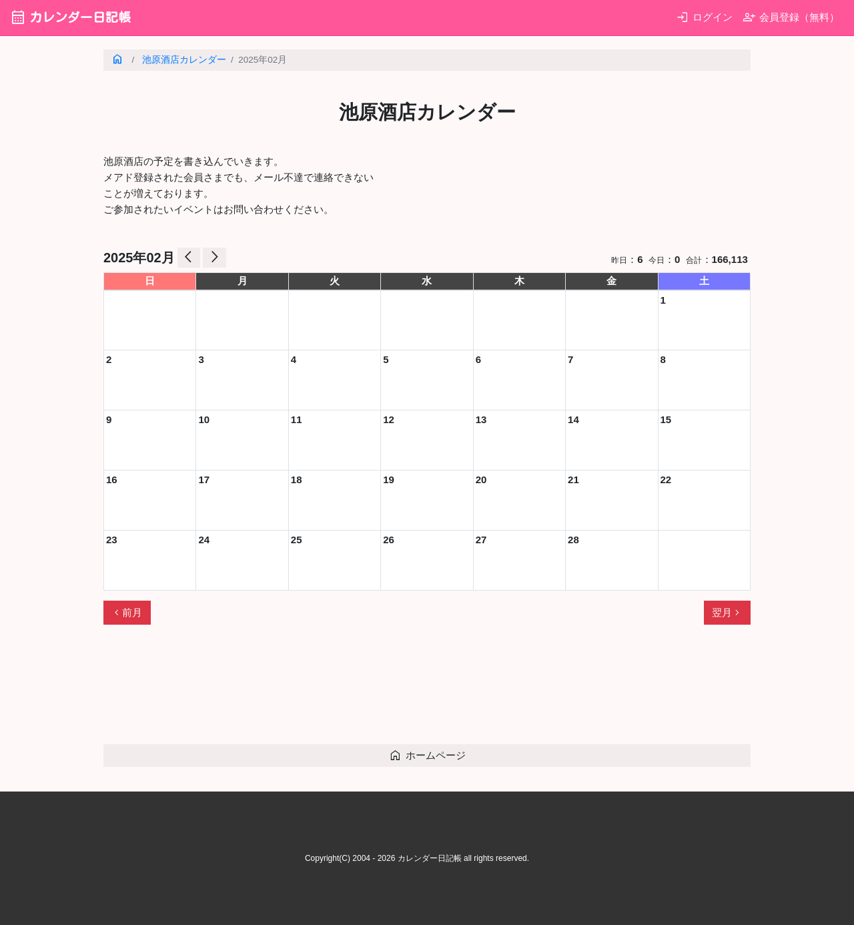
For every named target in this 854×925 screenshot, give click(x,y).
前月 (126, 612)
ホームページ (427, 755)
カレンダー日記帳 (70, 17)
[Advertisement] (346, 690)
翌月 (727, 612)
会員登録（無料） (791, 17)
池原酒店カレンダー (184, 60)
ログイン (704, 17)
